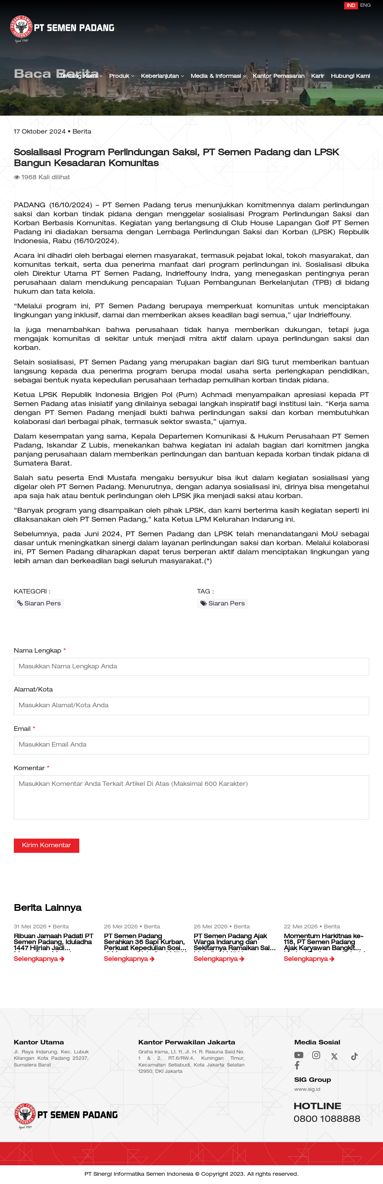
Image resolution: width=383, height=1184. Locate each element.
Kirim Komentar (46, 845)
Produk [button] (121, 76)
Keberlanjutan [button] (162, 76)
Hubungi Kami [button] (350, 76)
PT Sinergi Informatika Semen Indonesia (139, 1174)
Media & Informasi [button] (218, 76)
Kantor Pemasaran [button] (278, 76)
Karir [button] (317, 76)
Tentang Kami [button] (80, 76)
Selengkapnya (39, 959)
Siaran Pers (39, 603)
